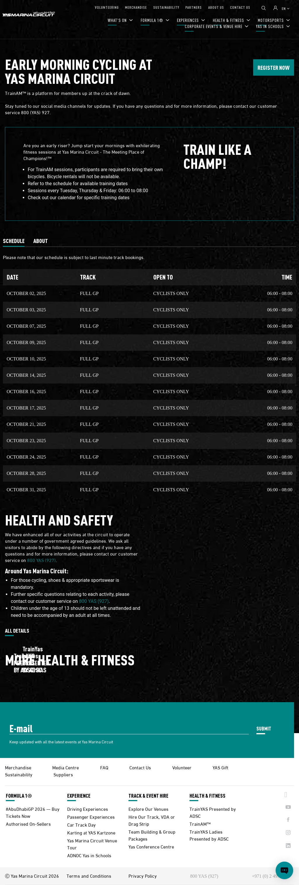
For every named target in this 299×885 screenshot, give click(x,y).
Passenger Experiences (91, 816)
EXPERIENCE (79, 795)
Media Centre (65, 767)
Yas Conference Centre (151, 846)
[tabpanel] (149, 372)
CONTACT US (240, 7)
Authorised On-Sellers (28, 823)
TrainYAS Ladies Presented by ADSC (209, 835)
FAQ (104, 767)
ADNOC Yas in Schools (89, 855)
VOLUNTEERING (107, 7)
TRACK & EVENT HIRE (148, 795)
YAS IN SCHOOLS (270, 26)
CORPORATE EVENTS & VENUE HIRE (214, 26)
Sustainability (18, 774)
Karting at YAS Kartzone (91, 832)
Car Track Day (81, 824)
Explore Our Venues (148, 808)
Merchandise (18, 767)
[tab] (14, 240)
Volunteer (182, 767)
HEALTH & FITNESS (207, 795)
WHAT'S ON (118, 20)
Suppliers (63, 774)
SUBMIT (263, 728)
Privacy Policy (142, 875)
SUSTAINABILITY (166, 7)
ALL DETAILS (17, 631)
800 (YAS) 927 (35, 112)
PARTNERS (193, 7)
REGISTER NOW (274, 67)
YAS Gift (220, 767)
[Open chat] (284, 870)
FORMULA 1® (152, 20)
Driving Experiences (87, 808)
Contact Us (140, 767)
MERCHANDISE (136, 7)
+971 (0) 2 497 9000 (271, 876)
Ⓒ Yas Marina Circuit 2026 (32, 875)
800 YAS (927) (41, 559)
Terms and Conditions (89, 875)
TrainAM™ (200, 823)
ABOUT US (216, 7)
